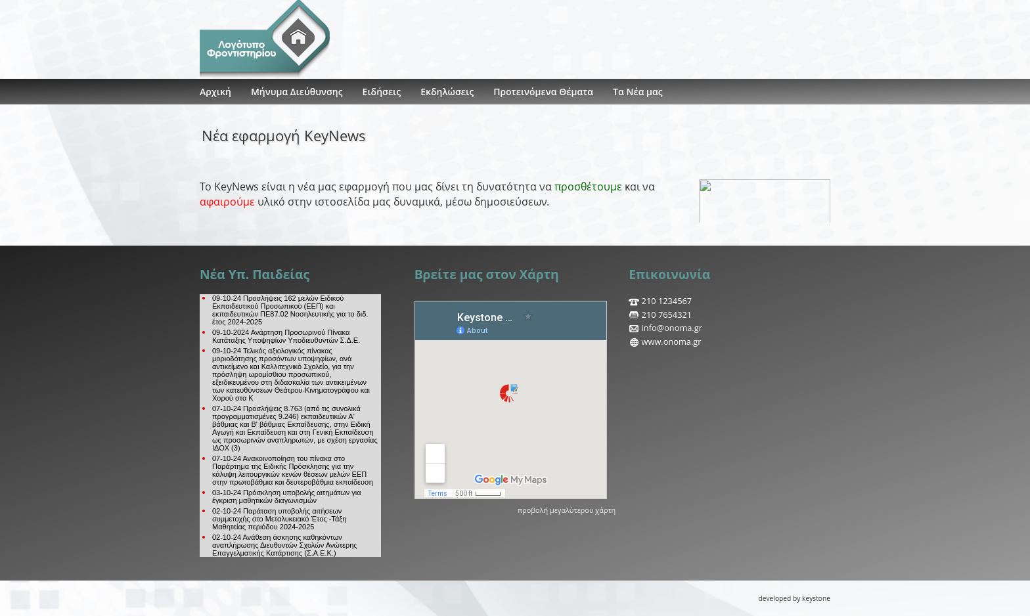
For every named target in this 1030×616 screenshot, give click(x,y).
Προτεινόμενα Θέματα (543, 91)
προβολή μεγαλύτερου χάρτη (567, 510)
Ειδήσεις (382, 91)
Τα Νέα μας (638, 91)
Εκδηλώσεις (447, 91)
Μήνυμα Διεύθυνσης (297, 91)
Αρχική (215, 91)
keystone (816, 598)
